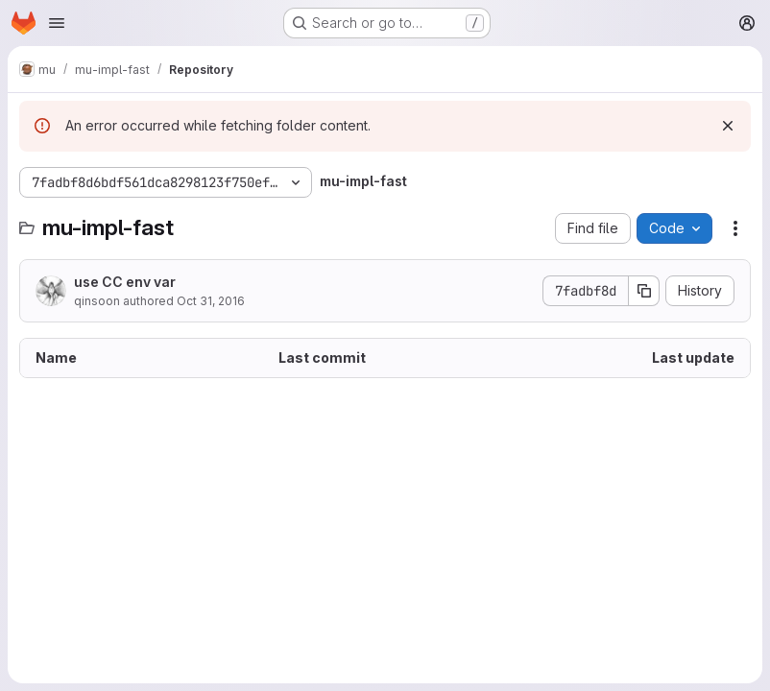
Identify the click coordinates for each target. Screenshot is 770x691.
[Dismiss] (727, 125)
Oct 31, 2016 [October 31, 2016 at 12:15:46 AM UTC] (211, 301)
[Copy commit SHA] (644, 290)
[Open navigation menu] (56, 23)
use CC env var (125, 282)
